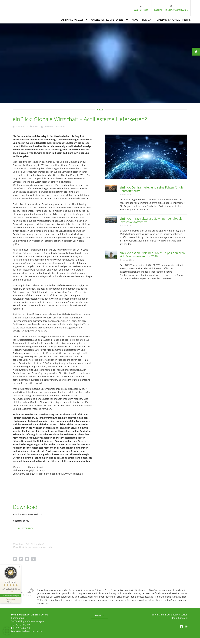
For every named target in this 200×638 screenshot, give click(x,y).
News (135, 19)
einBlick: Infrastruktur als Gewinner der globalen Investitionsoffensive (152, 220)
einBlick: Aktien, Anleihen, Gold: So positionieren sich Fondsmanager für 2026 (152, 254)
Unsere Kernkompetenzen (109, 20)
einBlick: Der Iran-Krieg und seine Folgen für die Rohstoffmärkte (151, 189)
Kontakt (147, 19)
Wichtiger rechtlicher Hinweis (28, 467)
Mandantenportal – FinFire (174, 19)
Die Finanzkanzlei (74, 20)
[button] (15, 559)
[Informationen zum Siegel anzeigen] (11, 599)
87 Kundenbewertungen (11, 595)
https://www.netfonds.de (69, 473)
